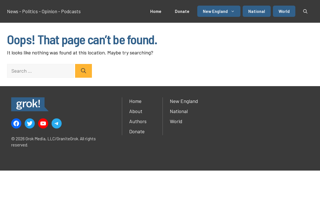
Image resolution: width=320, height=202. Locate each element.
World (284, 11)
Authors (138, 121)
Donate (182, 11)
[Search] (83, 71)
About (135, 111)
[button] (305, 11)
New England (221, 11)
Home (155, 11)
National (256, 11)
